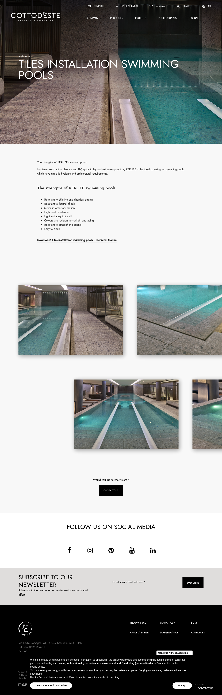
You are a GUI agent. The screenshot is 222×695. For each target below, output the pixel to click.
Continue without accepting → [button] (174, 653)
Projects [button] (140, 17)
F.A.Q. (194, 623)
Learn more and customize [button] (51, 685)
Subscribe (193, 582)
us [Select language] (206, 6)
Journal (194, 17)
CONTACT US (205, 688)
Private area (137, 623)
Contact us (111, 490)
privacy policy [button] (120, 659)
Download (167, 623)
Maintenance (169, 632)
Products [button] (116, 17)
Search (184, 6)
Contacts (96, 6)
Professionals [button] (168, 17)
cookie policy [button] (37, 666)
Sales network (127, 6)
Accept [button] (182, 685)
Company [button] (92, 17)
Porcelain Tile (139, 632)
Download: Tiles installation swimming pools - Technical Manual (80, 240)
